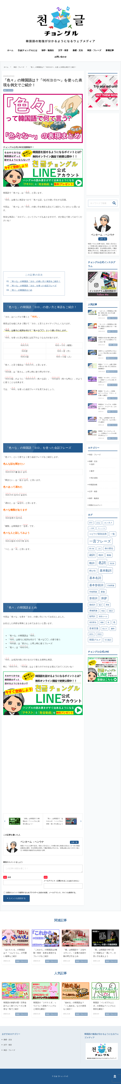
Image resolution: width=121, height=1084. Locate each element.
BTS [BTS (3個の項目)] (90, 523)
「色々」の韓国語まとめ (21, 290)
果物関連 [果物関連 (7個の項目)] (93, 611)
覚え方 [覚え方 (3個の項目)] (104, 629)
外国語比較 (93, 485)
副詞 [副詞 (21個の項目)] (92, 554)
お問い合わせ (60, 57)
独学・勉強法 (48, 50)
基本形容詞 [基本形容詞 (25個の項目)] (96, 585)
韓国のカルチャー (95, 505)
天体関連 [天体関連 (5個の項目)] (110, 585)
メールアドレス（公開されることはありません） (62, 881)
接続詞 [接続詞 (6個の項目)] (92, 605)
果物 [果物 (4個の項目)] (107, 605)
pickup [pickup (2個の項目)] (98, 523)
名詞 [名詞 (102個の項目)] (102, 563)
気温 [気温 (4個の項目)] (103, 611)
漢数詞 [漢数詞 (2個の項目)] (111, 611)
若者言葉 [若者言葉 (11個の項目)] (93, 628)
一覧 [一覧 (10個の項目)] (112, 534)
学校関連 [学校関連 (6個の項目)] (93, 592)
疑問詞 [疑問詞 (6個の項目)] (92, 616)
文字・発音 (63, 50)
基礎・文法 (78, 50)
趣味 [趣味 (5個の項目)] (113, 629)
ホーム (10, 50)
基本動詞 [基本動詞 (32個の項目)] (105, 570)
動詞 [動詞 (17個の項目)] (91, 563)
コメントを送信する (16, 898)
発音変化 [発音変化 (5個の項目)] (92, 622)
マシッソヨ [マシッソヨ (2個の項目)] (101, 528)
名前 (9, 877)
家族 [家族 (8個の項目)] (103, 592)
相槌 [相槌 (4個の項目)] (102, 622)
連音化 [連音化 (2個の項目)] (91, 634)
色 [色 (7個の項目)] (114, 622)
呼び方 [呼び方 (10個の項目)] (92, 571)
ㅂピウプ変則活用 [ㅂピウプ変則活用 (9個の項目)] (98, 534)
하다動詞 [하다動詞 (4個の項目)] (108, 640)
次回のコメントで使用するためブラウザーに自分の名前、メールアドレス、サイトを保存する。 (41, 893)
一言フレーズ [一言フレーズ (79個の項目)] (100, 541)
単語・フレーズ (94, 50)
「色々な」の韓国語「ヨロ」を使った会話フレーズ (33, 286)
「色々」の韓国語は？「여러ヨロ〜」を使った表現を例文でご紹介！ (53, 67)
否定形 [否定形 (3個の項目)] (112, 563)
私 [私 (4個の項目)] (108, 622)
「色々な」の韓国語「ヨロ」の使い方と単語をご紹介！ (35, 281)
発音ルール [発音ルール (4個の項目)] (103, 616)
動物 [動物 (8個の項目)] (109, 555)
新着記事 (110, 50)
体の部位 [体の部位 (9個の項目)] (109, 548)
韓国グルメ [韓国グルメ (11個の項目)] (95, 639)
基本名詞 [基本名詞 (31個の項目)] (95, 578)
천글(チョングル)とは (27, 50)
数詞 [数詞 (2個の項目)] (100, 605)
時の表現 (94, 478)
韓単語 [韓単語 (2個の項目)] (99, 634)
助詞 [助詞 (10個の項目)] (101, 555)
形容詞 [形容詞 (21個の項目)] (93, 598)
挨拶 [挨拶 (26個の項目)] (104, 598)
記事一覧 (74, 842)
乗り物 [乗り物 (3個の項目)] (91, 549)
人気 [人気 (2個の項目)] (99, 548)
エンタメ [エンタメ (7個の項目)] (108, 523)
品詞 (92, 464)
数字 (92, 471)
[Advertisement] (43, 249)
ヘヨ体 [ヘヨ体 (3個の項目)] (91, 528)
